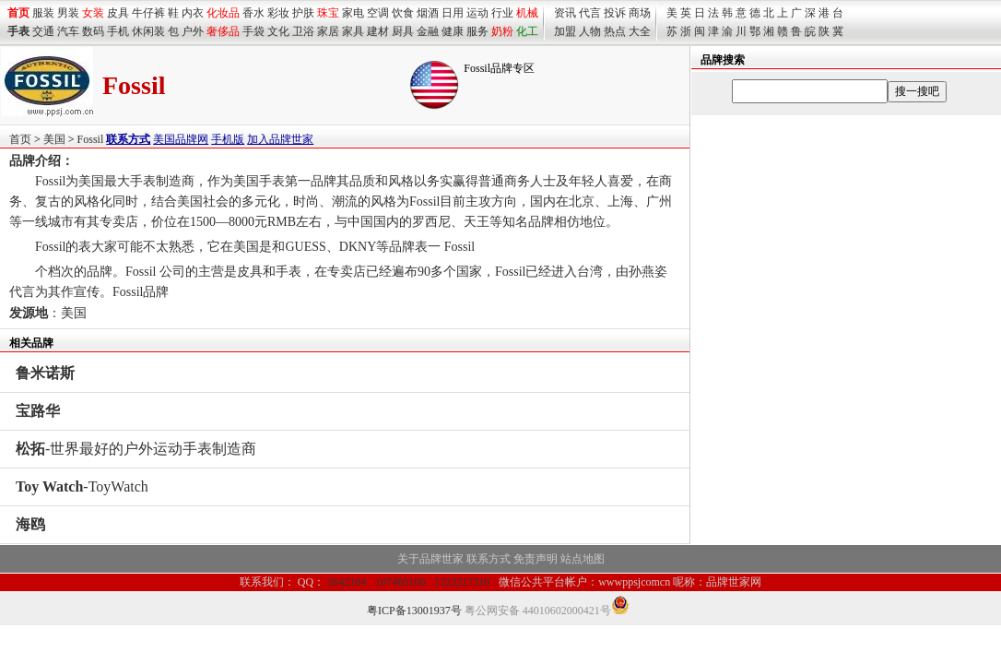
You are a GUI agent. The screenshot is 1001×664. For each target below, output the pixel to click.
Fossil (90, 139)
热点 (615, 31)
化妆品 (223, 12)
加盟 (565, 31)
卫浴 (303, 31)
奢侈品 (223, 31)
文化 (278, 31)
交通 (43, 31)
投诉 (615, 12)
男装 (68, 12)
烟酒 (428, 12)
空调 (378, 12)
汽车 (68, 31)
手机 (118, 31)
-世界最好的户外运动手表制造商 (136, 448)
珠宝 (328, 12)
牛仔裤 (148, 12)
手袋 (253, 31)
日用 (453, 12)
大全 (640, 31)
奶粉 (502, 31)
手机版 (227, 139)
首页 (20, 139)
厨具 (403, 31)
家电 (353, 12)
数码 (93, 31)
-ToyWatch (82, 486)
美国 (54, 139)
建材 (378, 31)
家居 (328, 31)
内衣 (193, 12)
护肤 (303, 12)
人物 (590, 31)
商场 (640, 12)
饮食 (403, 12)
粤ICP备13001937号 (414, 610)
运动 (477, 12)
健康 (453, 31)
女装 (93, 12)
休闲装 (148, 31)
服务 (477, 31)
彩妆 (278, 12)
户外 (193, 31)
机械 (527, 12)
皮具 (118, 12)
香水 (253, 12)
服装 (43, 12)
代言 (590, 12)
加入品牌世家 (280, 139)
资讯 (565, 12)
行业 (502, 12)
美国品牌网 (180, 139)
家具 (353, 31)
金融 (428, 31)
